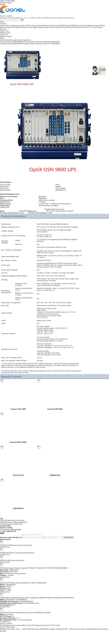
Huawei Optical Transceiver (78, 27)
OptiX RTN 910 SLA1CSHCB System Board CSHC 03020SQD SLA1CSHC (25, 613)
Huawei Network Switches (46, 25)
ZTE (89, 27)
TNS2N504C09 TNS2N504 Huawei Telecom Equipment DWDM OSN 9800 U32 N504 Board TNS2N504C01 (37, 598)
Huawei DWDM (70, 25)
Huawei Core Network (14, 27)
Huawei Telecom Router (28, 25)
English (2, 4)
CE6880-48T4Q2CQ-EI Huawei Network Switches (17, 553)
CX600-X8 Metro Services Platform (12, 520)
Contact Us (4, 34)
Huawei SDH (60, 25)
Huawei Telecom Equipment (10, 25)
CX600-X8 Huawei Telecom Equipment (13, 522)
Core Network (98, 27)
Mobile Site (4, 629)
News (2, 38)
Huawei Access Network (84, 25)
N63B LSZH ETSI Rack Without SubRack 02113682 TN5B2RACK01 (23, 583)
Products (3, 24)
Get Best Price (5, 547)
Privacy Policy (15, 629)
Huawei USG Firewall (61, 27)
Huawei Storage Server (46, 27)
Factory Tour (4, 31)
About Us (3, 29)
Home (2, 22)
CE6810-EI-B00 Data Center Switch (12, 560)
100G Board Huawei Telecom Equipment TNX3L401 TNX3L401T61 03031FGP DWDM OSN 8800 (33, 568)
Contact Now (4, 207)
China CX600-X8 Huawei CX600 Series (35, 629)
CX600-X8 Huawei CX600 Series (11, 524)
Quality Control (5, 33)
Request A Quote (6, 3)
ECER (4, 631)
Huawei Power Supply (29, 27)
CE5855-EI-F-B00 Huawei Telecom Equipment (16, 545)
